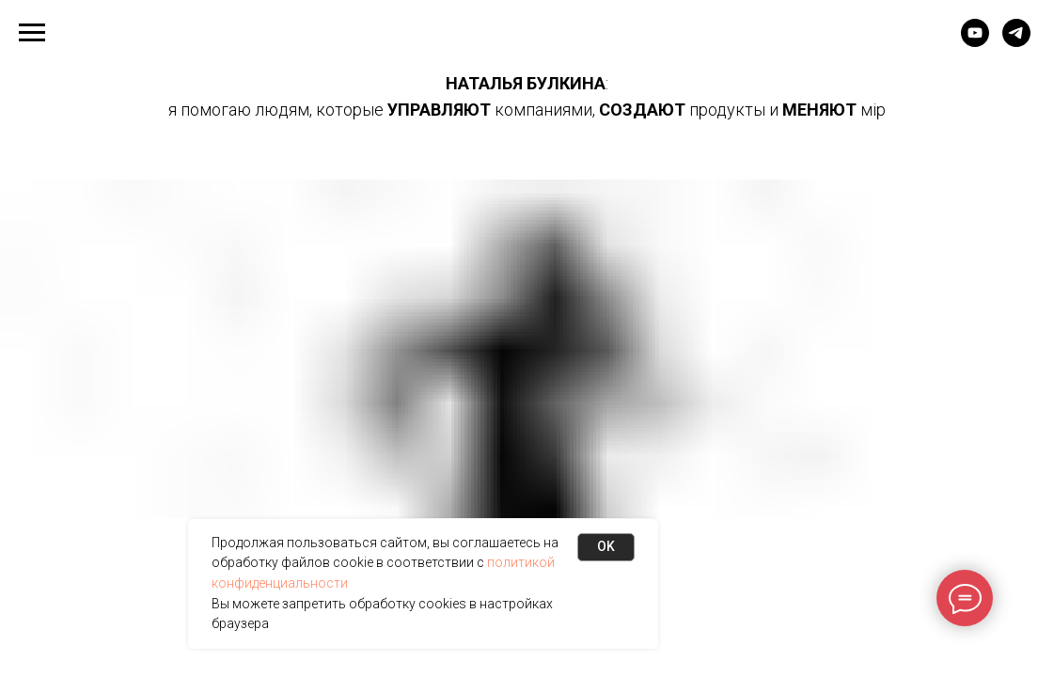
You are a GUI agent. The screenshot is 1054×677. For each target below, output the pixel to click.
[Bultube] (975, 42)
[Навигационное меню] (32, 33)
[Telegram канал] (1016, 42)
